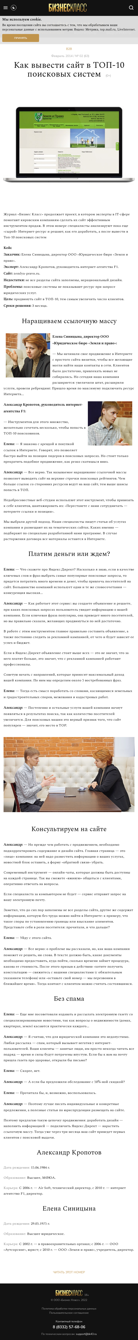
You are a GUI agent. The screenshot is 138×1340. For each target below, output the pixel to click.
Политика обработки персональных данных (69, 1308)
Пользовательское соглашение (69, 1313)
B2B (69, 49)
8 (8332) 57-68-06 (69, 1327)
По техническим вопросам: (69, 1334)
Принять (20, 38)
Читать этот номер (69, 1272)
